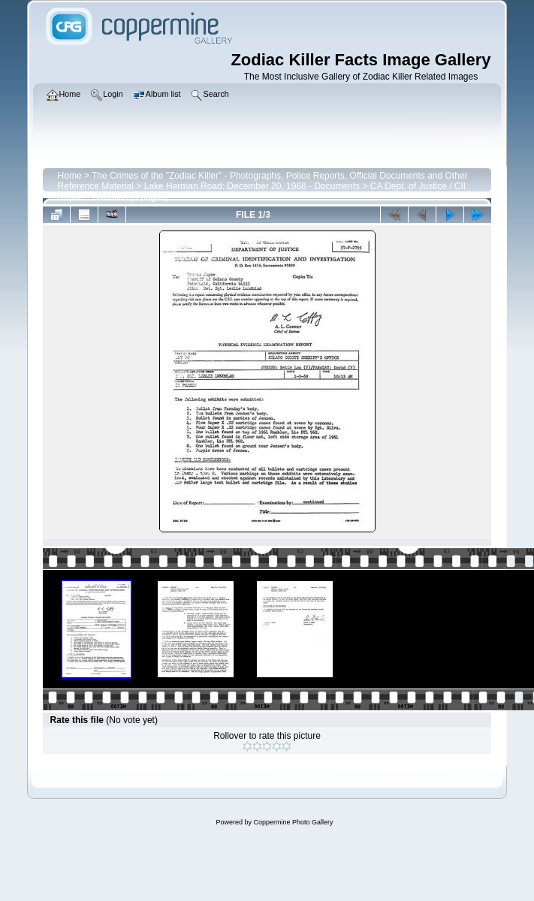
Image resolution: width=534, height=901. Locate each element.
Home (70, 175)
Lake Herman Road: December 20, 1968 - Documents (252, 186)
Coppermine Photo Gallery (293, 822)
